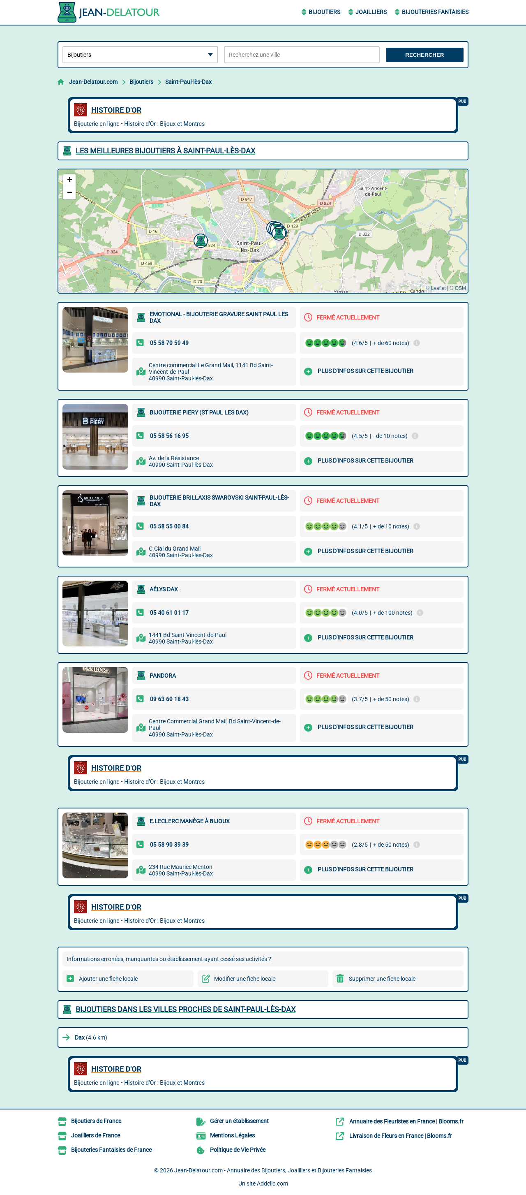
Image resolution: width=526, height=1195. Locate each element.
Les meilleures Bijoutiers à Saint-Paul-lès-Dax (165, 150)
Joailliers (371, 12)
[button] (278, 232)
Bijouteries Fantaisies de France (111, 1149)
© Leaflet (435, 288)
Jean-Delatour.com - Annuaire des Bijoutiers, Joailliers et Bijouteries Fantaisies (273, 1170)
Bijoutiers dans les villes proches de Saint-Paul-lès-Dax (185, 1009)
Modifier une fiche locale (244, 978)
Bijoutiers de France (96, 1121)
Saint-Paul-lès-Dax (188, 82)
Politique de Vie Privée (237, 1149)
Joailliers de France (95, 1135)
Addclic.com (272, 1183)
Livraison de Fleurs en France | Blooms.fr (400, 1135)
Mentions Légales (232, 1135)
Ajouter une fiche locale (108, 978)
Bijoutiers (324, 12)
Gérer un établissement (239, 1121)
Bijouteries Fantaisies (435, 12)
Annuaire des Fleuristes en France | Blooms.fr (406, 1121)
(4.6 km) (91, 1037)
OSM (460, 288)
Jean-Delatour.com (93, 82)
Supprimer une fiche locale (382, 978)
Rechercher (424, 55)
